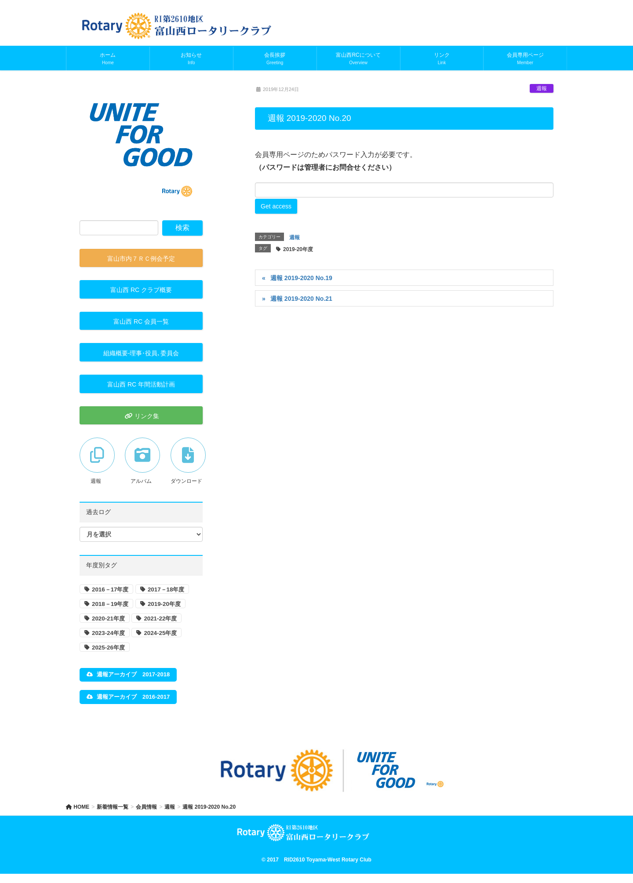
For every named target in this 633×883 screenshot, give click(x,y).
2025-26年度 (108, 647)
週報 (541, 88)
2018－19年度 (110, 604)
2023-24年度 (108, 633)
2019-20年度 (298, 249)
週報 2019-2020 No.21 (301, 298)
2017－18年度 (166, 589)
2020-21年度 (108, 618)
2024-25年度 (160, 633)
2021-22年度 (160, 618)
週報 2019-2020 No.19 (301, 277)
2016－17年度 (110, 589)
